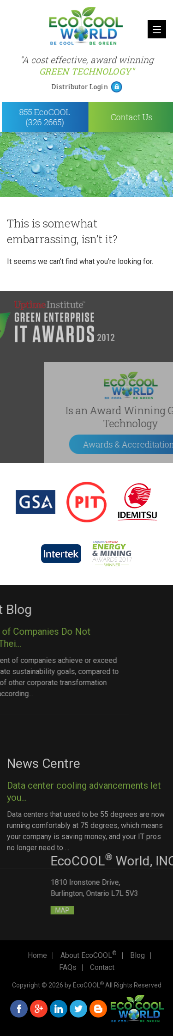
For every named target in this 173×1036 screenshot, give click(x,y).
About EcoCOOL (88, 955)
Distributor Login (87, 86)
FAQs (68, 967)
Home (37, 955)
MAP (108, 910)
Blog (137, 955)
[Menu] (157, 29)
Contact (102, 967)
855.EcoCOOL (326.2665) (52, 117)
